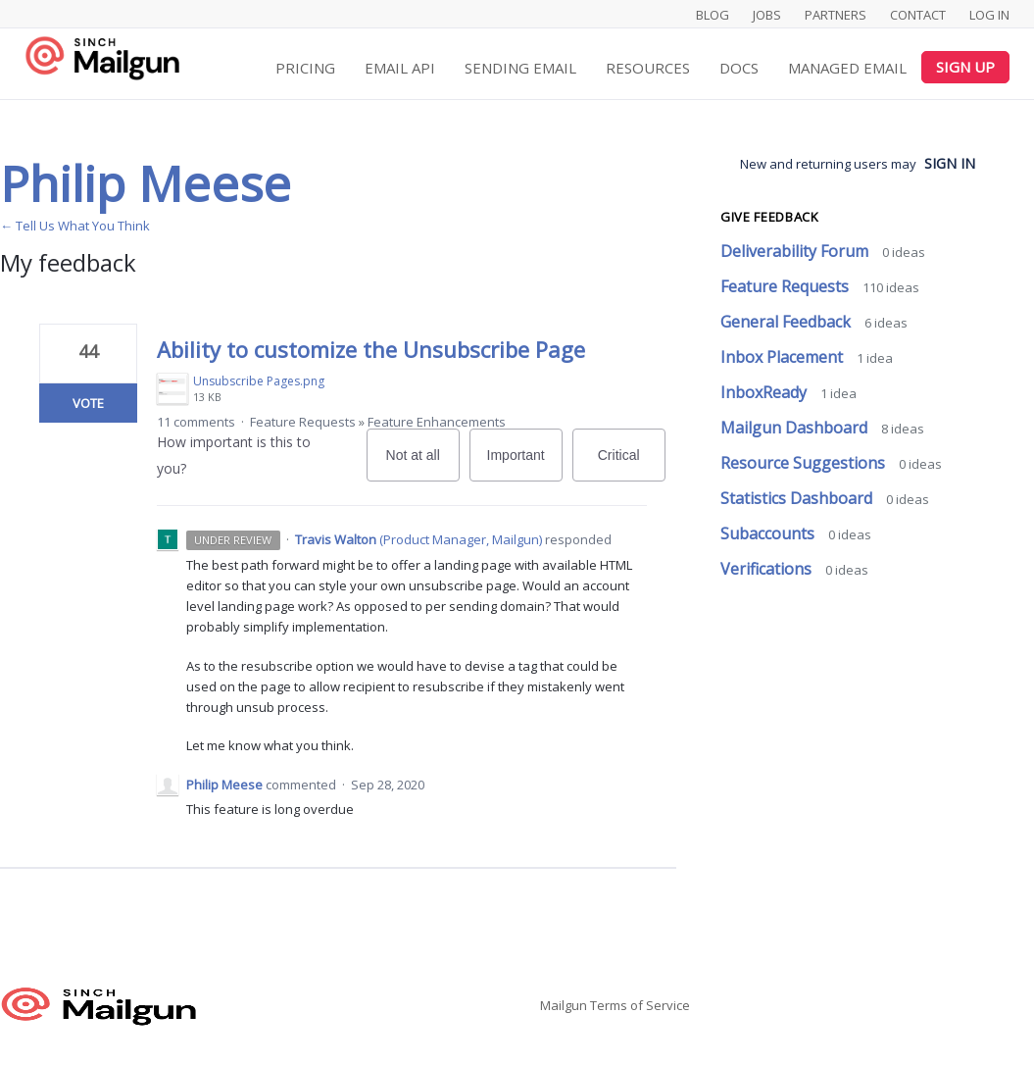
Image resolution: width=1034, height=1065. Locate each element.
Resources (648, 67)
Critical (631, 464)
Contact (918, 15)
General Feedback (787, 321)
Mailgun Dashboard (795, 427)
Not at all (423, 464)
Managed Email (847, 67)
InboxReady (765, 392)
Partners (835, 15)
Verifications (767, 569)
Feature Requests (303, 422)
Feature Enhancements (437, 422)
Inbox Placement (783, 357)
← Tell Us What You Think (75, 225)
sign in (949, 163)
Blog (712, 15)
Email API (400, 67)
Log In (989, 15)
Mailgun (563, 1005)
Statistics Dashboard (798, 498)
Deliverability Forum (796, 251)
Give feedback (769, 217)
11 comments (196, 422)
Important (525, 464)
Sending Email (520, 67)
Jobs (767, 15)
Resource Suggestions (804, 463)
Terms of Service (640, 1005)
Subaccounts (769, 533)
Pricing (305, 67)
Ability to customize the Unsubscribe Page (371, 349)
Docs (739, 67)
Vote (88, 403)
